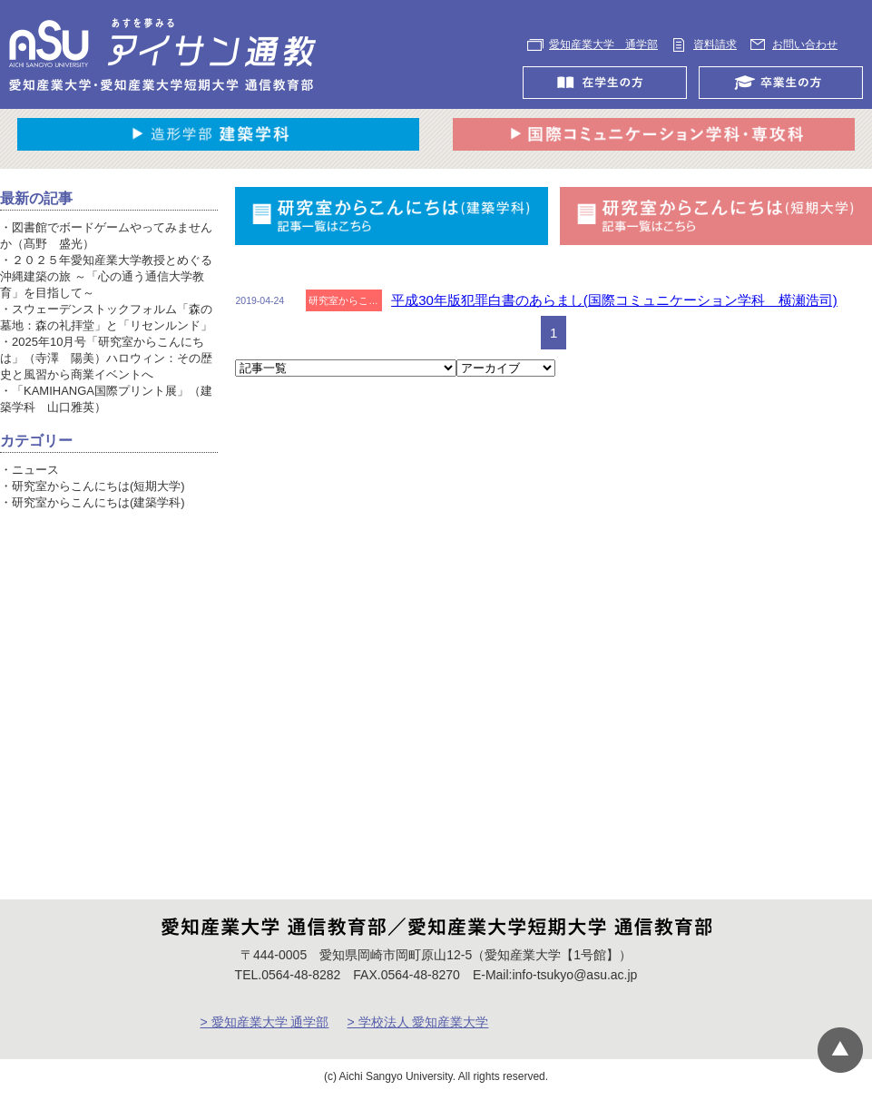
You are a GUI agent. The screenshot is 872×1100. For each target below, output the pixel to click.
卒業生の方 (785, 82)
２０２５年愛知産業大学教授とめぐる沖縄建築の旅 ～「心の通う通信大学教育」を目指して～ (106, 276)
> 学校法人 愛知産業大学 (417, 1022)
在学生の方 (609, 82)
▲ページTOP (840, 1050)
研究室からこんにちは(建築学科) (98, 502)
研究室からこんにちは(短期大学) (98, 486)
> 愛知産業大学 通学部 (265, 1022)
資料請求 (715, 44)
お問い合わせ (805, 44)
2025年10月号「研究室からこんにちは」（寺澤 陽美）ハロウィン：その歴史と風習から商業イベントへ (106, 358)
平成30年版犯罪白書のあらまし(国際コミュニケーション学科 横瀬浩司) (614, 300)
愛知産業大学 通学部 (603, 44)
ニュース (35, 469)
